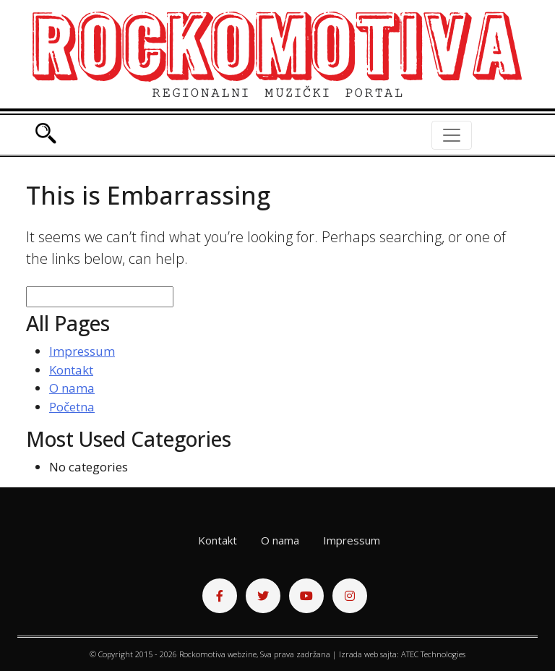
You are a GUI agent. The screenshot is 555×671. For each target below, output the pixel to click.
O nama (72, 388)
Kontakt (71, 370)
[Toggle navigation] (451, 135)
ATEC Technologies (433, 654)
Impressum (82, 351)
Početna (72, 406)
